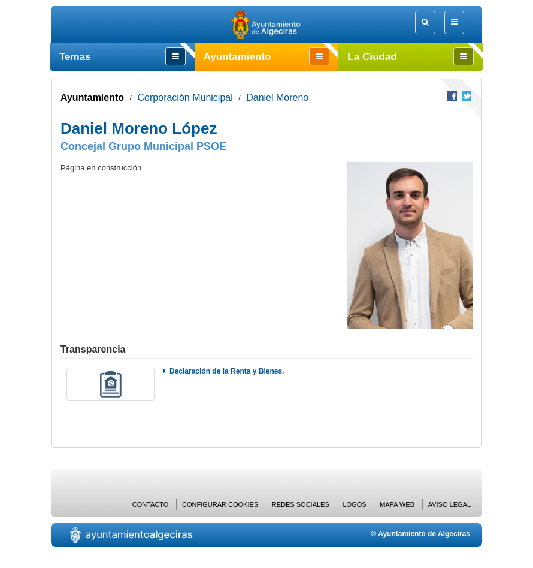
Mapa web (397, 504)
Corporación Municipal (185, 97)
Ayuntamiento (92, 97)
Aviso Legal (449, 504)
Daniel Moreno (277, 97)
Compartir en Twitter (466, 96)
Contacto (150, 504)
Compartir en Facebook (452, 96)
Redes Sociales (300, 504)
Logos (354, 504)
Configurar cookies (220, 504)
